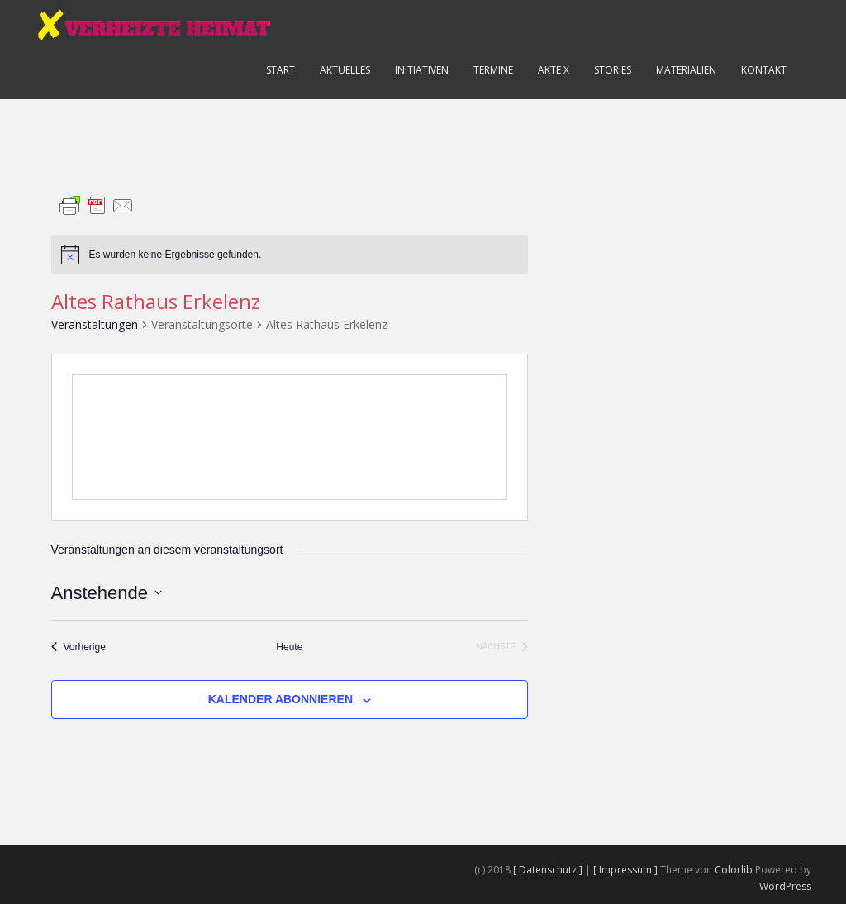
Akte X (553, 70)
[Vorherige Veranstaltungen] (78, 647)
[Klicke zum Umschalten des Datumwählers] (106, 593)
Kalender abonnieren (280, 699)
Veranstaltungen (94, 324)
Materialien (686, 70)
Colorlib (734, 870)
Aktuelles (345, 70)
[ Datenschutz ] (549, 870)
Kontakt (764, 70)
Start (280, 70)
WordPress (785, 886)
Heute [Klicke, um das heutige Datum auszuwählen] (289, 647)
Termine (493, 70)
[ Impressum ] (626, 870)
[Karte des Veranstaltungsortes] (290, 437)
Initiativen (422, 70)
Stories (612, 70)
